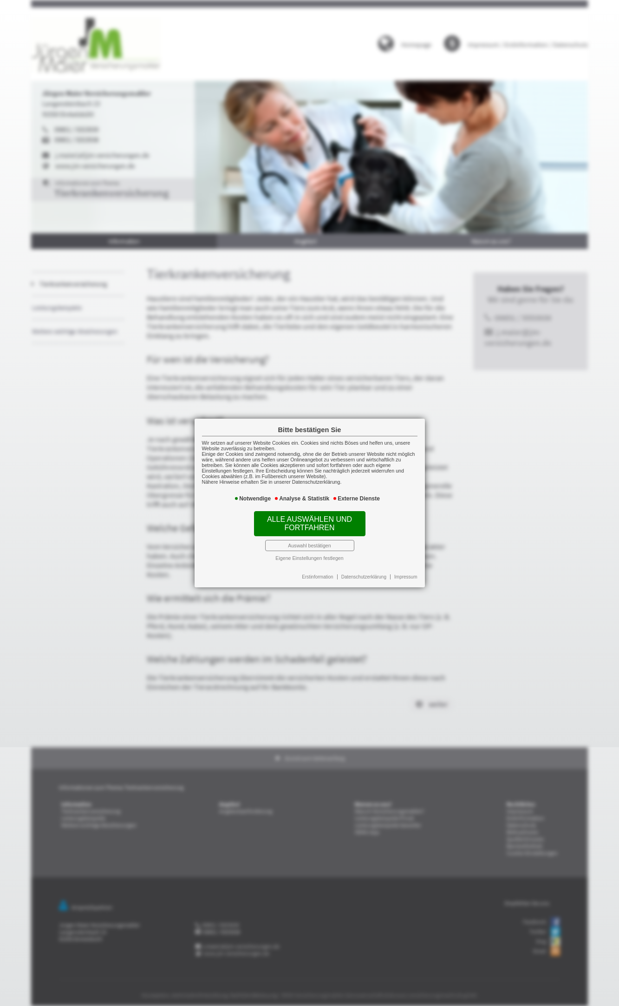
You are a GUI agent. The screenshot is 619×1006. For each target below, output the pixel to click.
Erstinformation (317, 567)
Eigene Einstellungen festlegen (309, 549)
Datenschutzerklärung (358, 567)
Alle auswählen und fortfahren (310, 520)
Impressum (396, 567)
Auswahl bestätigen (310, 539)
